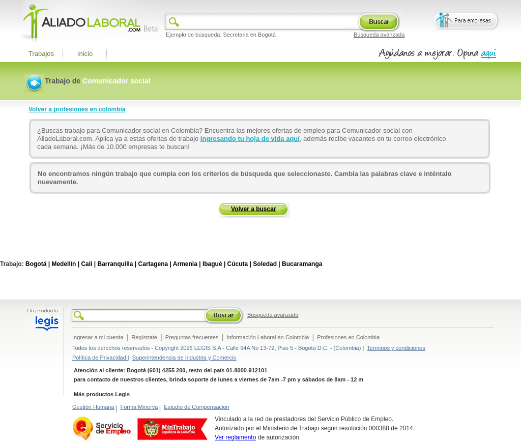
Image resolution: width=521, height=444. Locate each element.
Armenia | (187, 264)
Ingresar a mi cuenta (97, 337)
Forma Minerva (139, 407)
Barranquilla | (116, 264)
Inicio (85, 53)
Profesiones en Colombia (348, 337)
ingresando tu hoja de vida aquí (250, 138)
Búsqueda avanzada (379, 35)
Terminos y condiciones (396, 348)
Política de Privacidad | (100, 357)
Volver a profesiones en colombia (77, 109)
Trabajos (41, 53)
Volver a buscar (253, 209)
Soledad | (266, 264)
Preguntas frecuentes (192, 337)
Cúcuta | (239, 264)
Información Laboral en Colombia (267, 337)
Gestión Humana (93, 407)
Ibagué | (213, 264)
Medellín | (65, 264)
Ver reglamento (235, 437)
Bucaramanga (302, 264)
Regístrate (144, 337)
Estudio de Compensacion (196, 407)
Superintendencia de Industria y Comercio (184, 357)
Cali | (88, 264)
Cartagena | (154, 264)
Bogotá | (37, 264)
